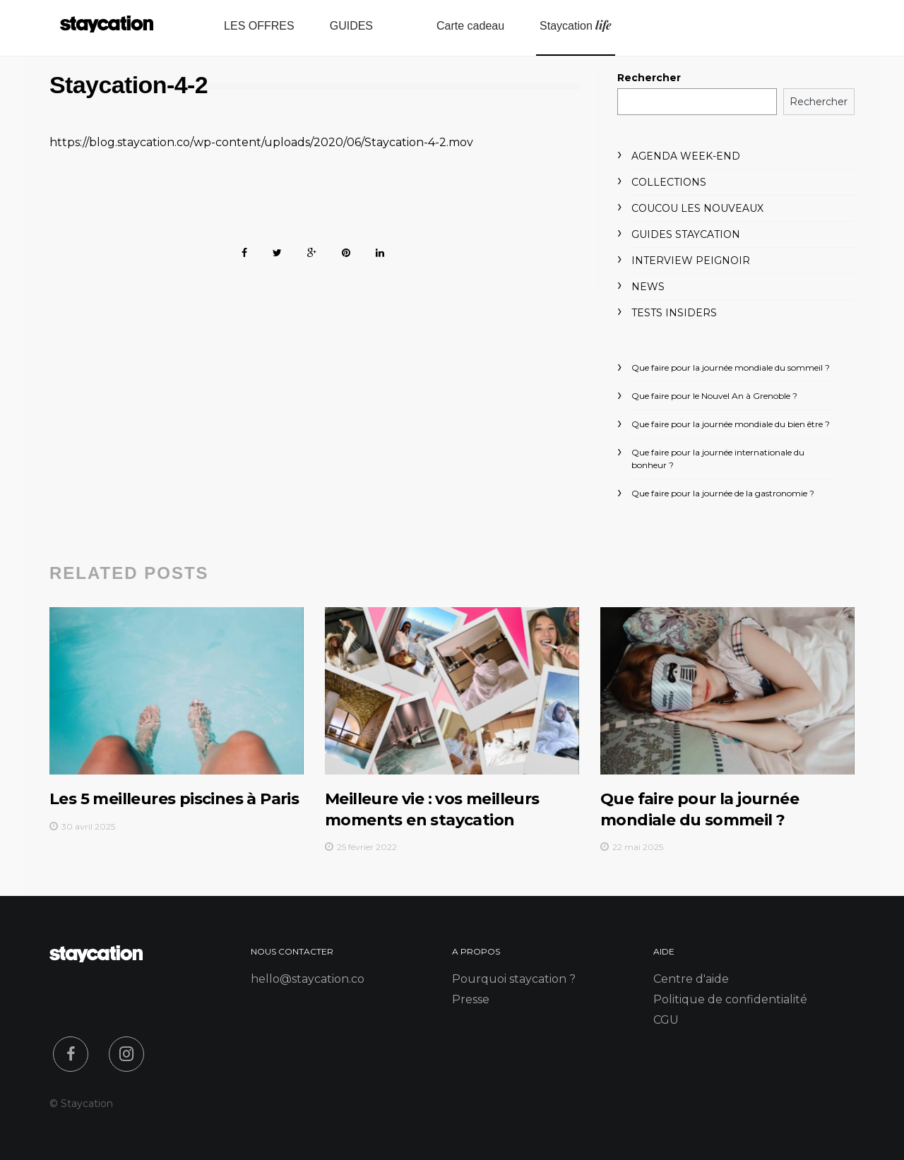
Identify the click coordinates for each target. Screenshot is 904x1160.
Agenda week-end (685, 156)
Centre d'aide (691, 979)
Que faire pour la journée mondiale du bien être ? (730, 424)
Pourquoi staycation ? (514, 979)
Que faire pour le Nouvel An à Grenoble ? (714, 395)
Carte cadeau (470, 26)
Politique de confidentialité (730, 999)
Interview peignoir (690, 260)
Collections (668, 182)
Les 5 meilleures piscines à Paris (174, 798)
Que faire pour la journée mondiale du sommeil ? (730, 367)
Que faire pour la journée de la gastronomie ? (722, 493)
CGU (666, 1020)
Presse (470, 999)
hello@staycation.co (307, 979)
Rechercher (649, 77)
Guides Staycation (685, 234)
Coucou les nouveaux (697, 208)
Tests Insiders (674, 312)
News (648, 286)
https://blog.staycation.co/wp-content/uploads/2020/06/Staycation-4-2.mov (261, 142)
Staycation (576, 25)
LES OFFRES (259, 26)
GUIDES (351, 26)
